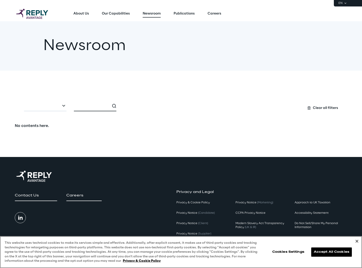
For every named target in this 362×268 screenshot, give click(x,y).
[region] (181, 252)
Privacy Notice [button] (195, 212)
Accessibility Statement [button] (312, 212)
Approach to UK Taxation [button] (312, 202)
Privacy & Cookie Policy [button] (193, 202)
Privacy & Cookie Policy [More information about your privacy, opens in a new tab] (142, 261)
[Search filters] (181, 105)
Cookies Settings (288, 251)
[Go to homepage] (37, 13)
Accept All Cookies (331, 251)
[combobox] (45, 106)
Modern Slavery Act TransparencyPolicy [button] (259, 225)
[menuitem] (81, 13)
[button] (36, 195)
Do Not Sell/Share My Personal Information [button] (316, 225)
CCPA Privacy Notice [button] (250, 212)
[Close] (357, 241)
